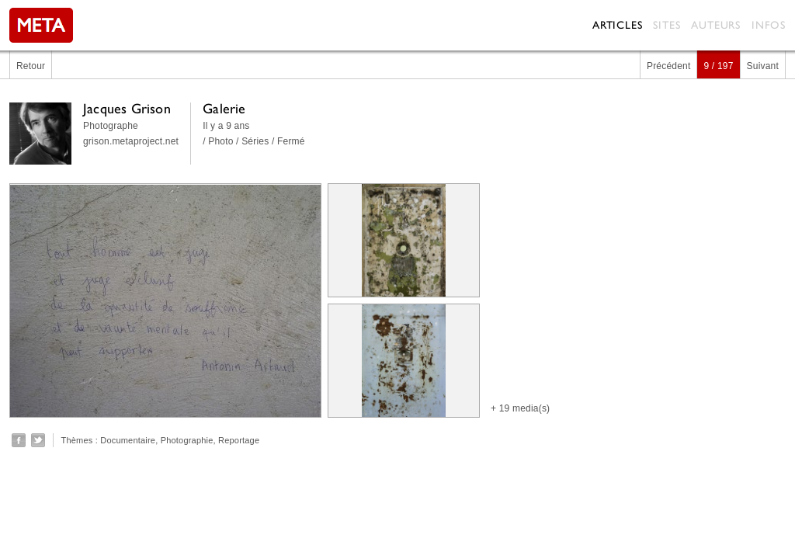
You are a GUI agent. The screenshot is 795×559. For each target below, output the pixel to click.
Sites (666, 25)
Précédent (669, 66)
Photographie (187, 440)
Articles (617, 25)
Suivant (763, 66)
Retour (30, 66)
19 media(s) (524, 408)
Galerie (224, 108)
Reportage (238, 440)
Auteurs (716, 25)
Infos (769, 25)
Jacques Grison (127, 108)
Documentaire (127, 440)
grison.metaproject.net (131, 141)
